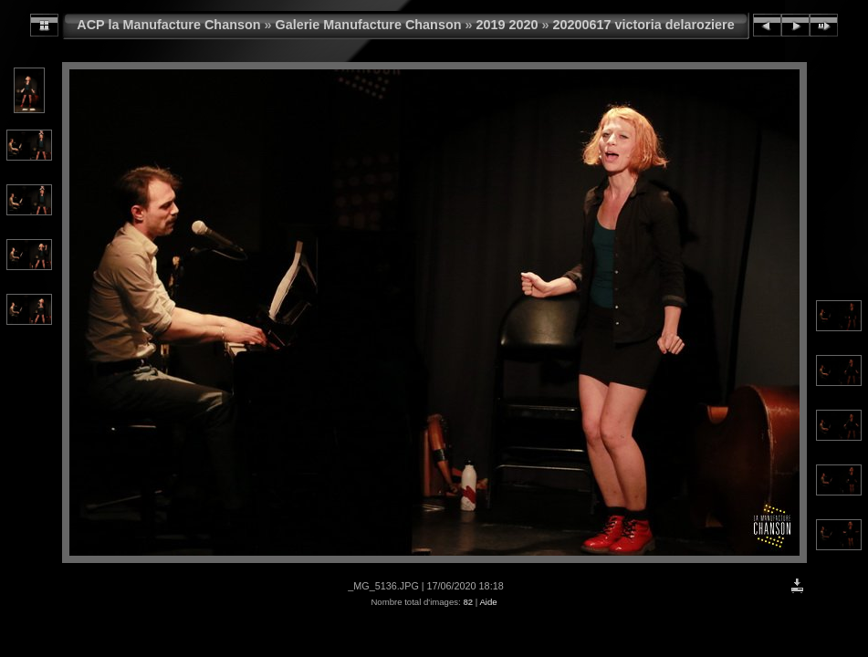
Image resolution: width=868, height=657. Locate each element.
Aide (488, 602)
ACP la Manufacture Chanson (168, 24)
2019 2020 (507, 24)
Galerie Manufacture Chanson (369, 24)
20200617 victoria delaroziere (644, 24)
